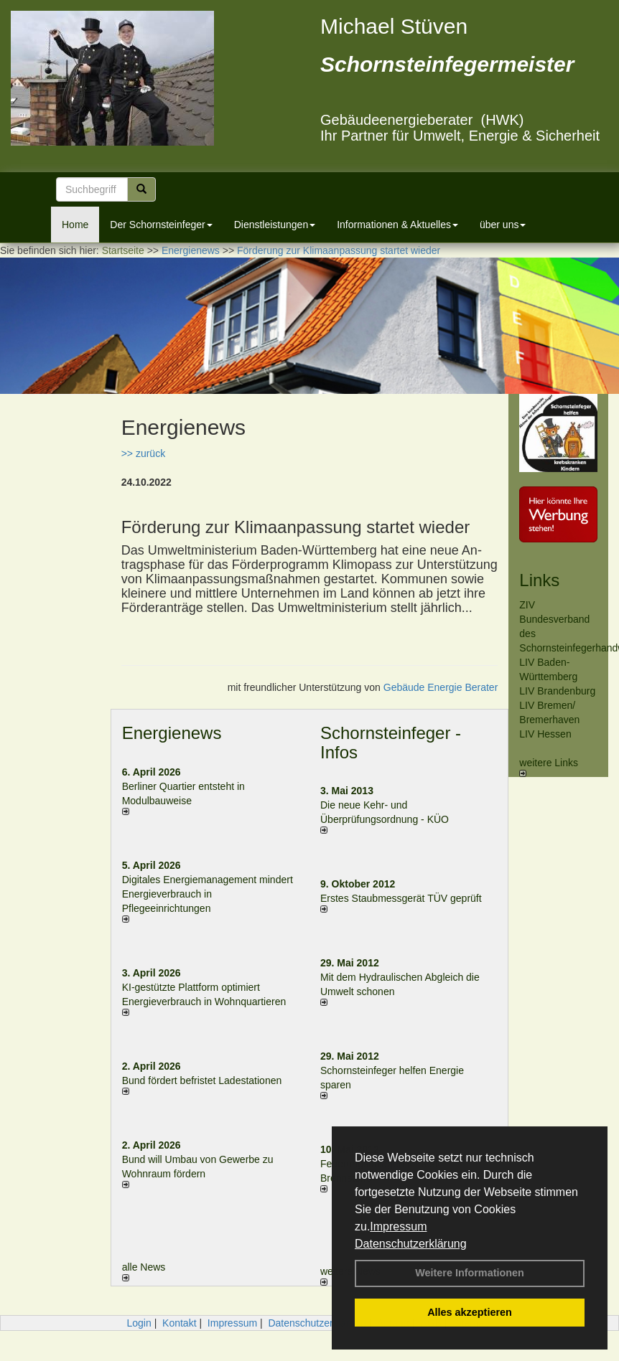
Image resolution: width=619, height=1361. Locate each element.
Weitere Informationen (469, 1272)
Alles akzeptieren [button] (469, 1312)
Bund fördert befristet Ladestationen (202, 1080)
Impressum (398, 1226)
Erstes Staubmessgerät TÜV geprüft (401, 898)
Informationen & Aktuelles (397, 224)
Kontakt (179, 1323)
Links (539, 580)
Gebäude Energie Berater (440, 687)
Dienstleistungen (275, 224)
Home (75, 224)
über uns (503, 224)
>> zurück (143, 453)
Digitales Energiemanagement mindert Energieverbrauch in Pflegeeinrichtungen (207, 894)
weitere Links (548, 767)
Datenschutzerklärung (411, 1244)
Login (138, 1323)
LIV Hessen (545, 734)
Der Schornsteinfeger (161, 224)
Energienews (172, 733)
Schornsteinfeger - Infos (390, 742)
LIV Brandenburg (557, 691)
